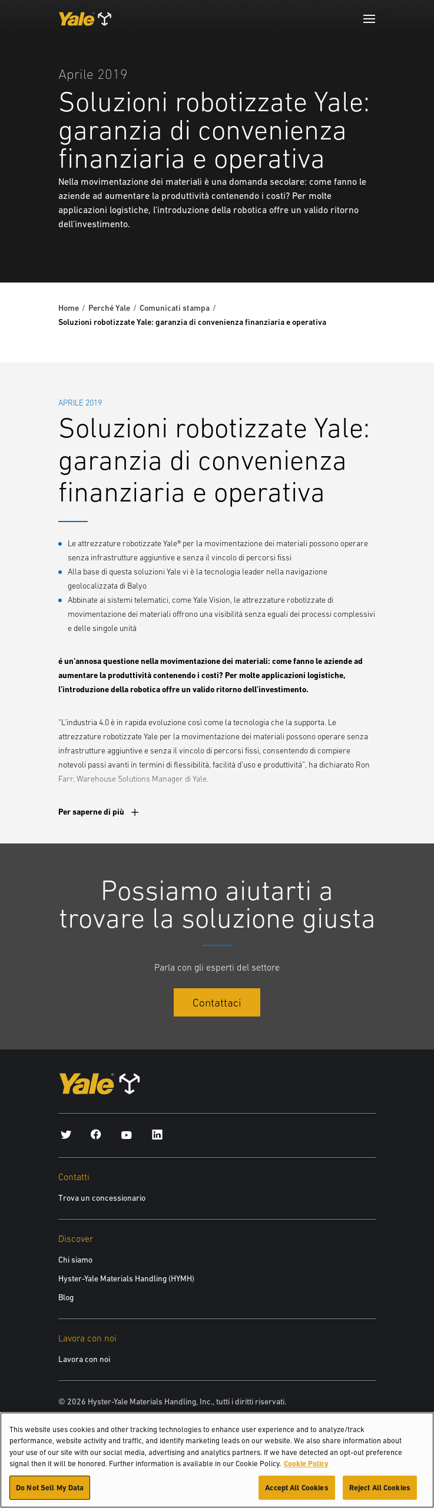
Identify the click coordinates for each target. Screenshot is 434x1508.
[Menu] (369, 19)
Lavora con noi (84, 1359)
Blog (66, 1297)
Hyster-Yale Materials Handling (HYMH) (126, 1278)
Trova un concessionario (101, 1198)
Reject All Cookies (379, 1494)
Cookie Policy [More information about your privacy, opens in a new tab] (306, 1470)
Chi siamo (75, 1259)
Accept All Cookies (296, 1494)
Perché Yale (109, 308)
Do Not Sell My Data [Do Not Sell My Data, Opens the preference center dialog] (50, 1494)
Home (68, 308)
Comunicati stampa (175, 308)
